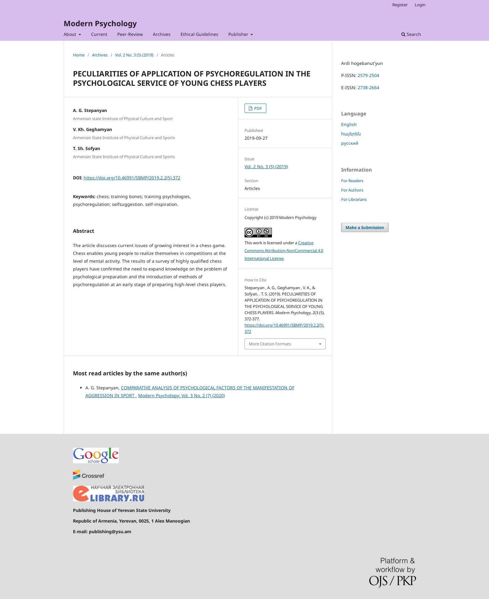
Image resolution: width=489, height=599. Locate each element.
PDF (257, 108)
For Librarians (354, 199)
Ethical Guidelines (199, 34)
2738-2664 (368, 87)
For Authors (352, 190)
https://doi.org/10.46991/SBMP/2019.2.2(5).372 (132, 178)
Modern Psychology (100, 23)
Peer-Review (130, 34)
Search (411, 34)
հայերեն (351, 134)
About (70, 34)
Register (400, 4)
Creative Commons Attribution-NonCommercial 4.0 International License (283, 250)
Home (79, 55)
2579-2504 (368, 75)
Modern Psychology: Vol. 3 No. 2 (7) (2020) (181, 395)
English (349, 124)
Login (420, 4)
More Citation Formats (270, 344)
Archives (162, 34)
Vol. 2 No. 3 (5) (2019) (134, 55)
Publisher (238, 34)
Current (99, 34)
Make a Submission (365, 227)
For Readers (352, 180)
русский (349, 143)
